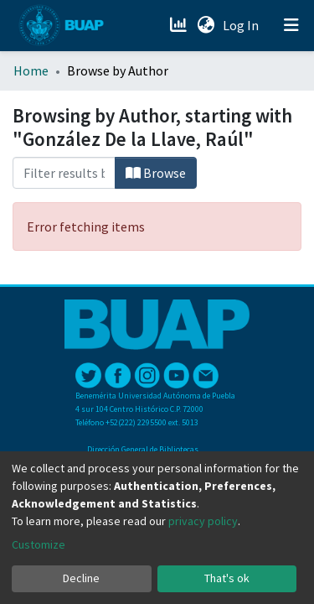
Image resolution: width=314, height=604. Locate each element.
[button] (205, 25)
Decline (81, 578)
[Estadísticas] (179, 25)
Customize (38, 544)
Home (31, 70)
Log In (242, 25)
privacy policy (203, 520)
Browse (156, 172)
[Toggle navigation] (291, 25)
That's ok (227, 578)
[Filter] (64, 173)
